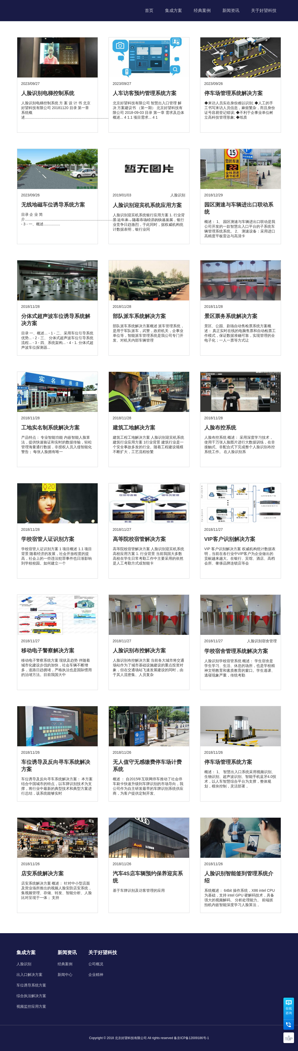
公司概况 (95, 964)
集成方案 (173, 10)
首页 (149, 10)
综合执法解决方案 (31, 996)
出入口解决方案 (29, 974)
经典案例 (202, 10)
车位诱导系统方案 (31, 985)
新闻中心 (65, 974)
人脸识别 (23, 964)
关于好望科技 (264, 10)
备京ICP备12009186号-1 (191, 1038)
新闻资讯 (230, 10)
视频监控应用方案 (31, 1006)
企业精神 (95, 974)
